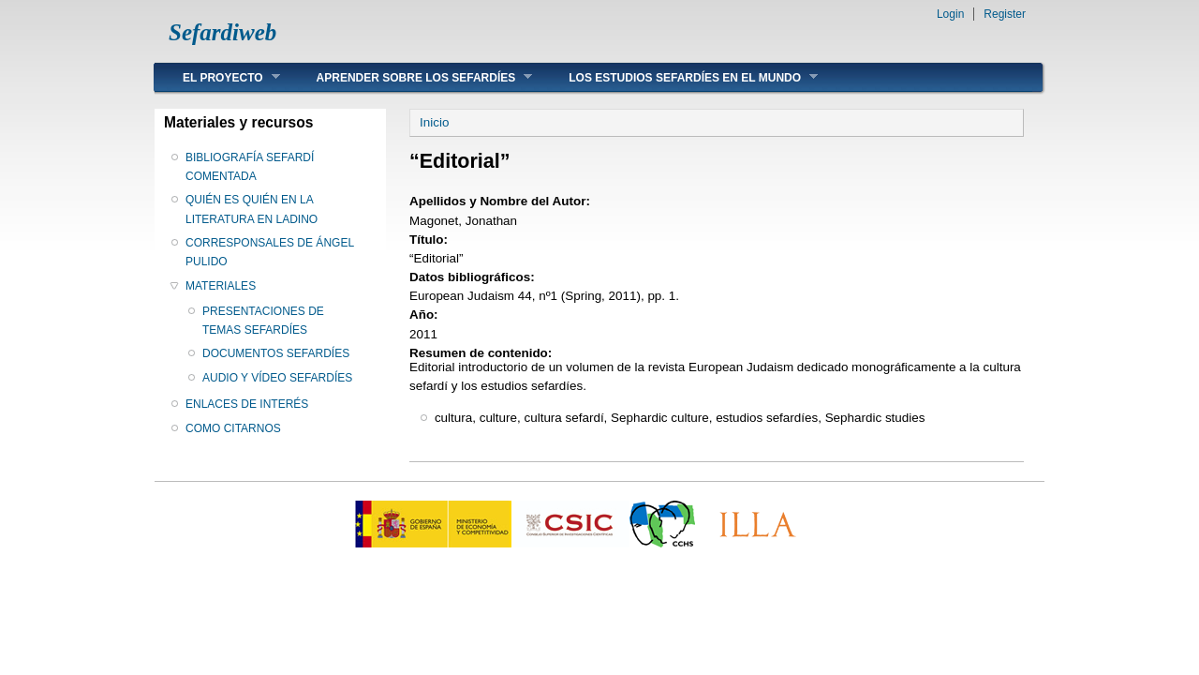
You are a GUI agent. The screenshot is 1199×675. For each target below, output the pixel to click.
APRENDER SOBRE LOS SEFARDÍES (411, 77)
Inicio (434, 122)
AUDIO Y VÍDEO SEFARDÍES (277, 377)
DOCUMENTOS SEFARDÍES (275, 353)
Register (1005, 14)
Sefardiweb (222, 32)
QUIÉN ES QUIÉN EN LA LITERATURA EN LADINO (251, 209)
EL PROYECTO (217, 77)
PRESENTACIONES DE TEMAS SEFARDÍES (263, 321)
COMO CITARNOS (233, 428)
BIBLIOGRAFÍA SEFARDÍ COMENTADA (249, 167)
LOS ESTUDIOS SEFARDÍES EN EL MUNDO (679, 77)
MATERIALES (220, 285)
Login (950, 14)
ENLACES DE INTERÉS (246, 404)
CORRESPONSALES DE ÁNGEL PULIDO (269, 252)
